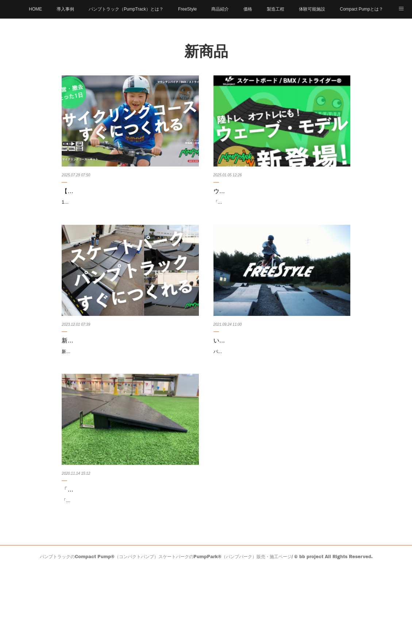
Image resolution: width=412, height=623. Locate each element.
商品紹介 (220, 9)
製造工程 (275, 9)
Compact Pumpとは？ (361, 9)
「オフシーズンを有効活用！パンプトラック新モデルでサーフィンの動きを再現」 (281, 216)
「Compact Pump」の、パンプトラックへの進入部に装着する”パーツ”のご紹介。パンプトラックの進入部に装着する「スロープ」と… (128, 552)
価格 (247, 9)
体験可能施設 (312, 9)
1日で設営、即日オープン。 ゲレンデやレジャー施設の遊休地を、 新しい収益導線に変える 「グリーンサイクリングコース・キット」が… (129, 216)
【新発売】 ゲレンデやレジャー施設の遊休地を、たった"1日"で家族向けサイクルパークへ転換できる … (129, 196)
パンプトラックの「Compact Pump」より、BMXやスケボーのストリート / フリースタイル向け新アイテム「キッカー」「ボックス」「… (281, 384)
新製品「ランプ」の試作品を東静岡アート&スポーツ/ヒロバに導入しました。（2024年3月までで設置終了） (129, 384)
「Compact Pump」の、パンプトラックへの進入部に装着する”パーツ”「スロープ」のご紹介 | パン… (128, 531)
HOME (35, 9)
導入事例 (65, 9)
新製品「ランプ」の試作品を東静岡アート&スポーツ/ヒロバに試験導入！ (128, 364)
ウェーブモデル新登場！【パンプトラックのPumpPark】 (271, 196)
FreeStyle (187, 9)
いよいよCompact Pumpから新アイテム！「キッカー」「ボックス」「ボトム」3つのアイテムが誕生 (280, 364)
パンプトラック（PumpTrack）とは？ (126, 9)
